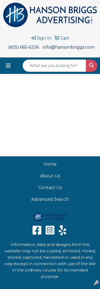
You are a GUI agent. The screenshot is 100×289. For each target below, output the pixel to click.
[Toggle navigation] (8, 65)
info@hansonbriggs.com (68, 47)
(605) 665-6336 (23, 47)
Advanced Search (50, 199)
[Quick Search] (54, 66)
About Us (50, 175)
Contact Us (50, 187)
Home (50, 164)
